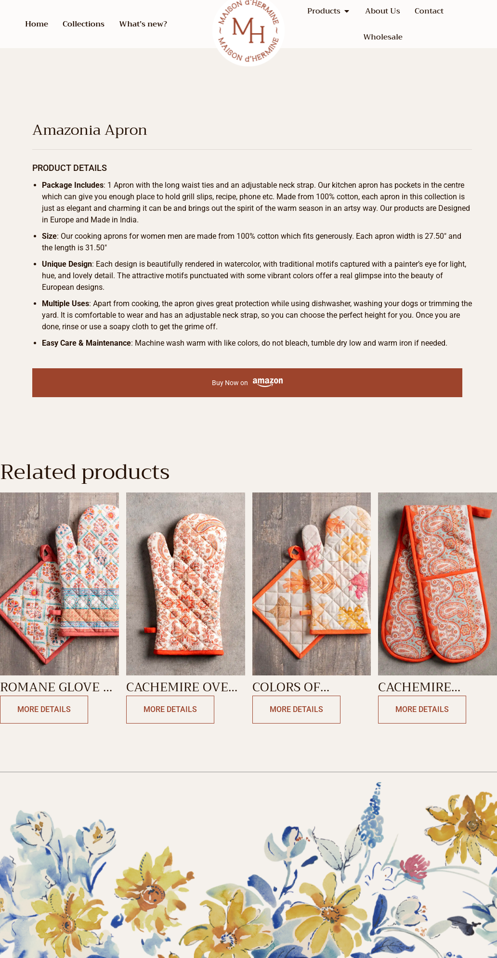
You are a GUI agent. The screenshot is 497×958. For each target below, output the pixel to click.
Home (36, 24)
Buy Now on (247, 383)
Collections (84, 24)
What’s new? (143, 24)
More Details (44, 709)
